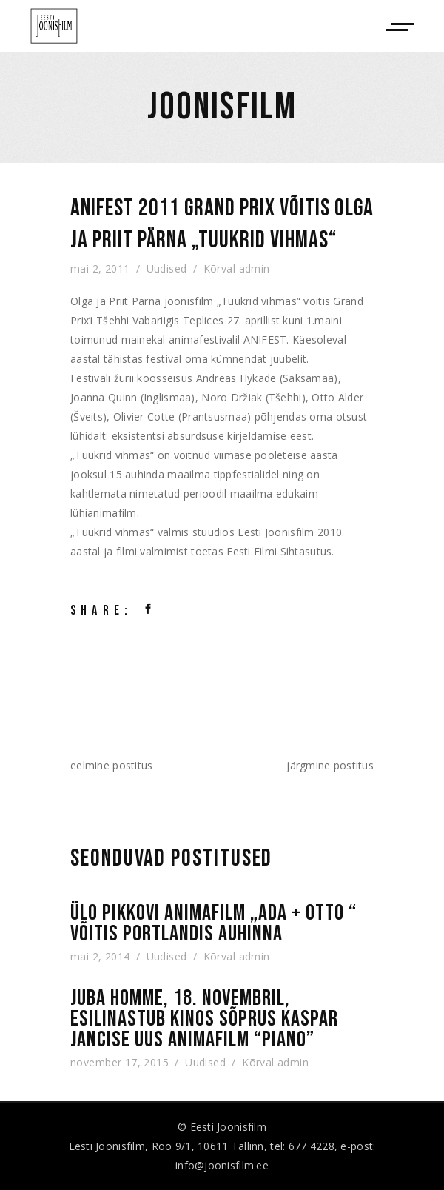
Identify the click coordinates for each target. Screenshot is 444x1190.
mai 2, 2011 (100, 268)
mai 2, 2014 (100, 956)
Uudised (167, 268)
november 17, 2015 (119, 1062)
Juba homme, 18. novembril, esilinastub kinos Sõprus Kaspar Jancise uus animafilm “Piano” (204, 1019)
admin (254, 268)
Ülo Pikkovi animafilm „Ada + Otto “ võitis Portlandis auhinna (213, 923)
